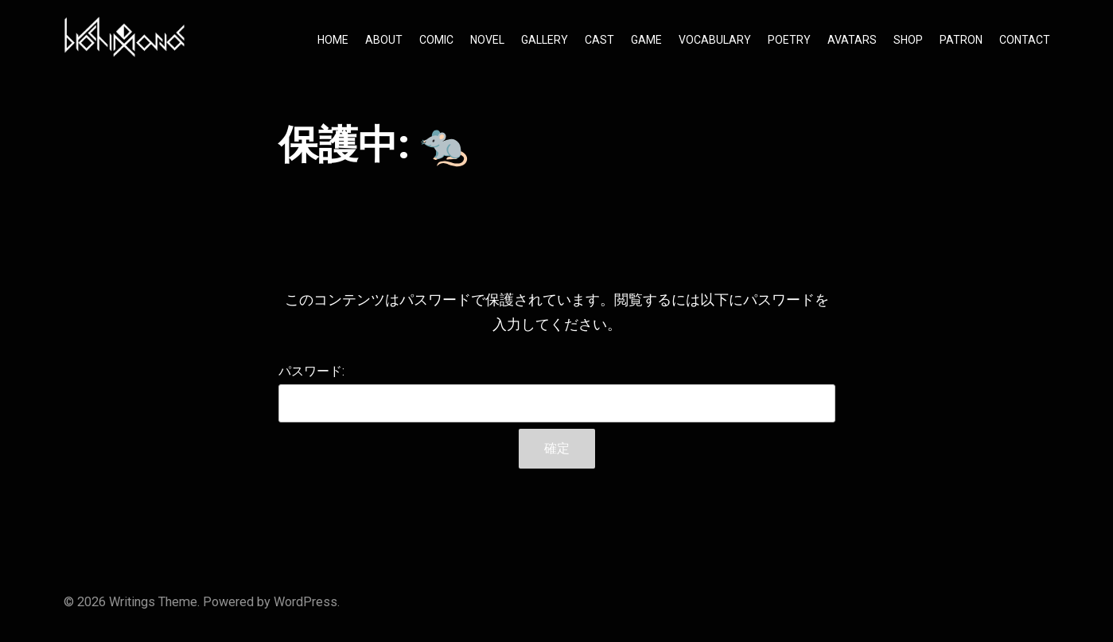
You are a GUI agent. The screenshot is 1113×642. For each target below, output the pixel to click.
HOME (332, 39)
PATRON (961, 39)
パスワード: (556, 393)
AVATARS (852, 39)
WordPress (305, 601)
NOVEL (487, 39)
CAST (599, 39)
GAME (646, 39)
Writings (132, 601)
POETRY (789, 39)
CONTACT (1024, 39)
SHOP (908, 39)
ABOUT (384, 39)
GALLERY (544, 39)
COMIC (436, 39)
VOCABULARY (715, 39)
